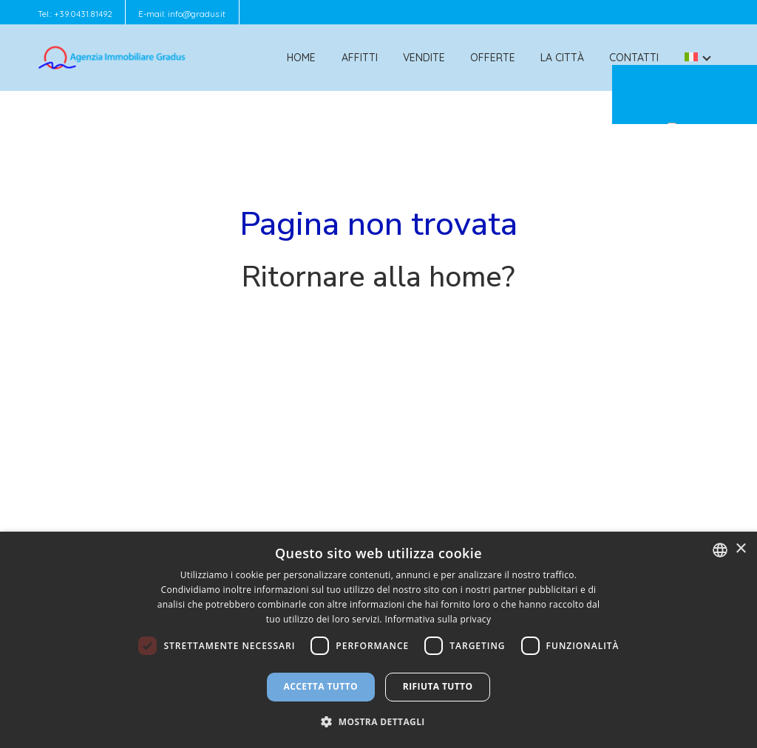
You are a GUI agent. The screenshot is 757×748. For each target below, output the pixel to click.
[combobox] (720, 550)
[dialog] (378, 640)
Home (301, 57)
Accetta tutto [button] (321, 686)
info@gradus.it (196, 13)
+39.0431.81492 (83, 13)
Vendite (424, 57)
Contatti (634, 57)
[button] (378, 721)
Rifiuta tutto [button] (438, 686)
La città (562, 57)
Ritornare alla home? (378, 277)
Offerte (492, 57)
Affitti (360, 57)
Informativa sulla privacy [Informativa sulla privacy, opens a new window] (437, 619)
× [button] (740, 549)
